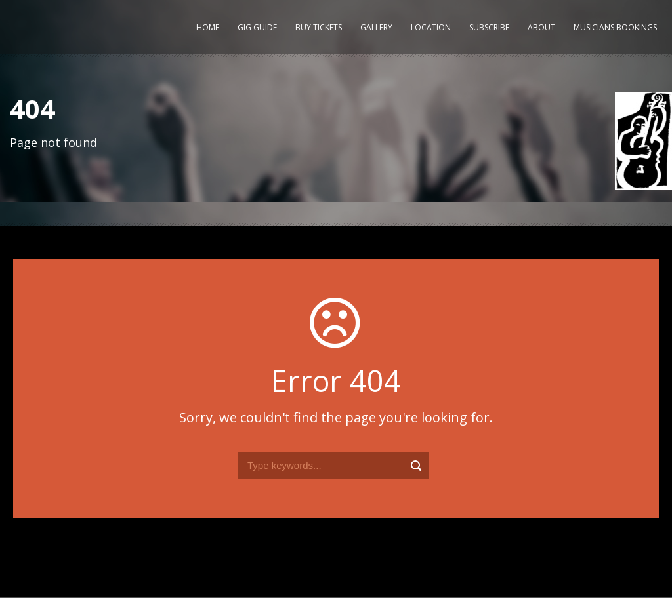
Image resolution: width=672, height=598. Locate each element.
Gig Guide (257, 27)
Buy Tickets (318, 27)
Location (431, 27)
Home (207, 27)
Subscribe (489, 27)
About (541, 27)
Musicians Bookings (615, 27)
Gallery (376, 27)
